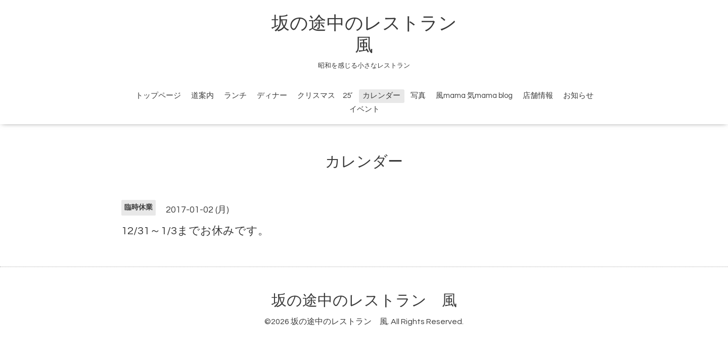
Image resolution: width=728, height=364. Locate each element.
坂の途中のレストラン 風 (364, 300)
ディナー (272, 95)
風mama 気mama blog (474, 95)
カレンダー (381, 95)
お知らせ (578, 95)
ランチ (235, 95)
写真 (418, 95)
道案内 (202, 95)
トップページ (158, 95)
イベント (364, 109)
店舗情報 (538, 95)
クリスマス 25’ (324, 95)
